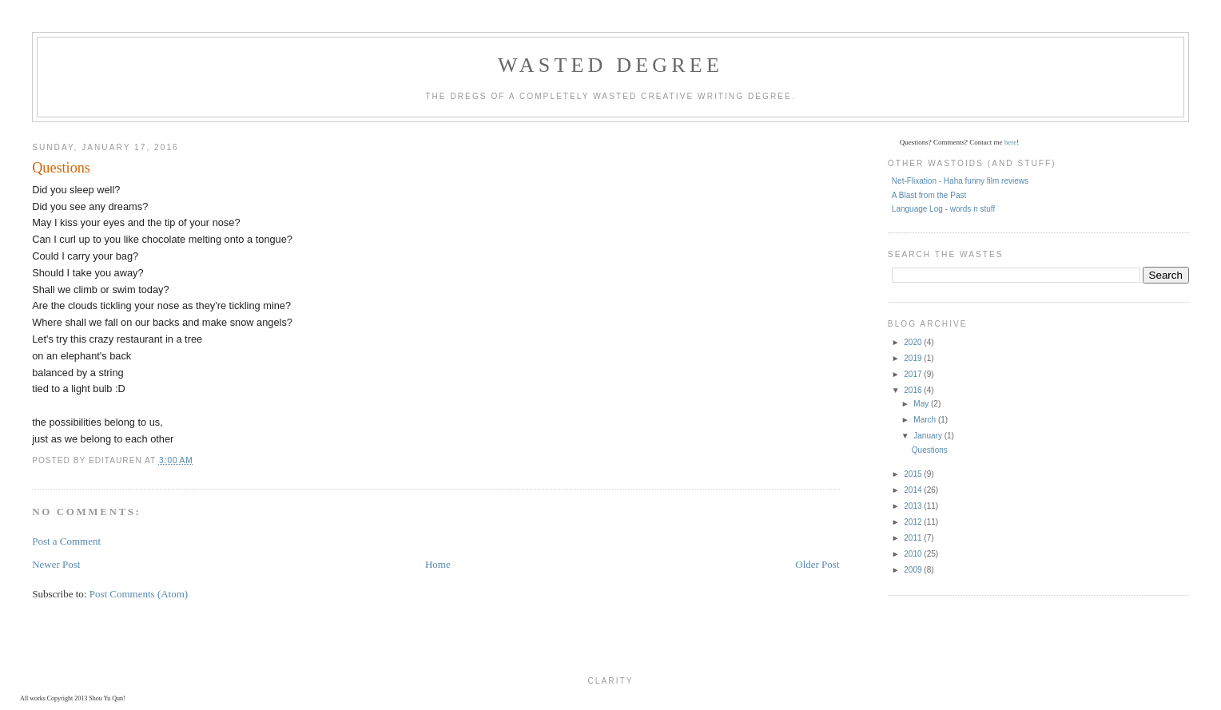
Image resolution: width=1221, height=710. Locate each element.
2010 (914, 553)
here (1010, 142)
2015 (914, 474)
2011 (914, 537)
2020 (914, 342)
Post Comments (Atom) (139, 594)
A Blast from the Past (929, 195)
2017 (914, 374)
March (925, 419)
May (922, 403)
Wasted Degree (610, 65)
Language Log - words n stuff (943, 208)
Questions (930, 450)
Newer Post (56, 564)
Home (438, 564)
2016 (914, 390)
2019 (914, 358)
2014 (914, 490)
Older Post (817, 564)
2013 (914, 506)
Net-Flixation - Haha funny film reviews (960, 181)
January (928, 435)
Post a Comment (66, 541)
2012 (914, 522)
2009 (914, 569)
